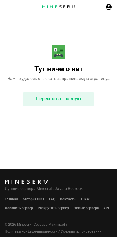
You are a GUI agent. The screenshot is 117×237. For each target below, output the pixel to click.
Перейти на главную (58, 99)
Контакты (68, 199)
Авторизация (33, 199)
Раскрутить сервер (53, 208)
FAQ (52, 199)
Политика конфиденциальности (31, 231)
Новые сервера (86, 208)
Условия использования (81, 231)
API (106, 208)
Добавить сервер (19, 208)
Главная (11, 199)
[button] (8, 6)
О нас (85, 199)
